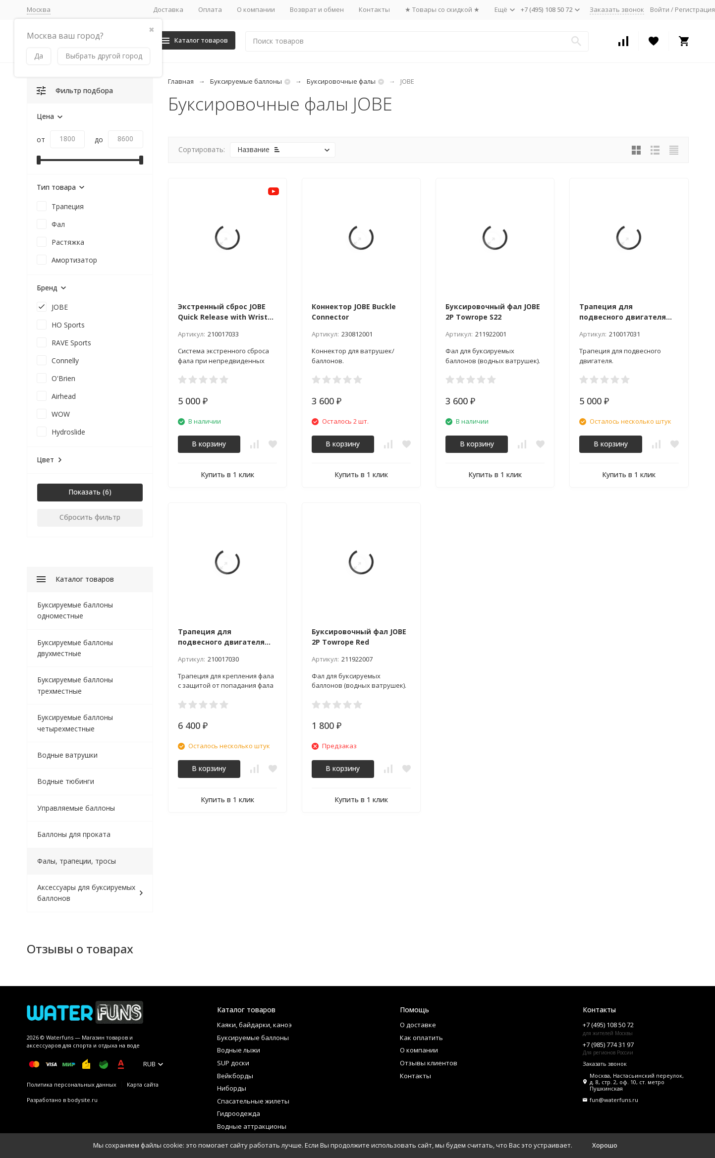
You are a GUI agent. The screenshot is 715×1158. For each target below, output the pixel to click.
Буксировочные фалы (341, 81)
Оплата (210, 9)
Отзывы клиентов (428, 1062)
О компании (256, 9)
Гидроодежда (238, 1113)
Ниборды (231, 1088)
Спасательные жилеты (253, 1101)
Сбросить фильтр (89, 517)
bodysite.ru (82, 1099)
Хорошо (604, 1145)
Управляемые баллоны (76, 808)
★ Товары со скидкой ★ (442, 9)
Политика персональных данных (71, 1084)
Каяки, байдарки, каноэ (254, 1024)
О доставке (418, 1024)
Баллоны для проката (73, 834)
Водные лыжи (238, 1050)
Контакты (374, 9)
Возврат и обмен (317, 9)
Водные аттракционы (251, 1126)
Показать (84, 491)
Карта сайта (143, 1084)
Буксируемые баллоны (246, 81)
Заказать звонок (617, 9)
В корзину (209, 443)
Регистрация (695, 9)
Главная (181, 81)
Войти (659, 9)
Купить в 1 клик (227, 474)
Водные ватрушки (67, 755)
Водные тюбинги (65, 781)
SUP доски (233, 1062)
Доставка (168, 9)
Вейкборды (235, 1075)
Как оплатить (421, 1037)
